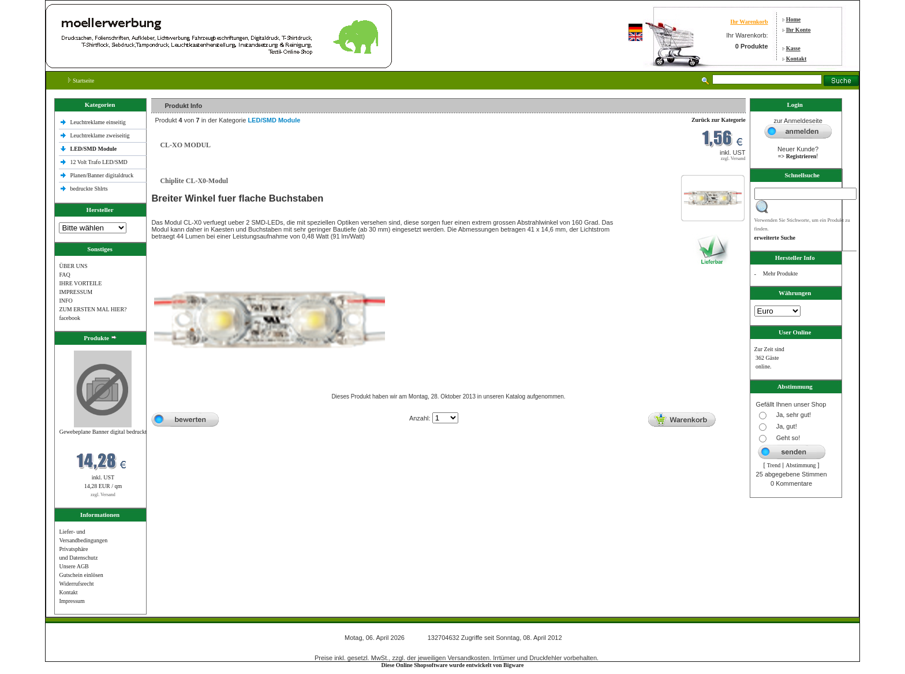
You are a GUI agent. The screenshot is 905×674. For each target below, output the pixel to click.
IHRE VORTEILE (80, 283)
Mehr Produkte (780, 273)
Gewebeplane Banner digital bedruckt (103, 432)
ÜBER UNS (73, 266)
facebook (69, 318)
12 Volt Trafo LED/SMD (98, 162)
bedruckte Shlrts (88, 188)
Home (793, 19)
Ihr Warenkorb (749, 21)
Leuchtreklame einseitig (98, 122)
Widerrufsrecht (76, 583)
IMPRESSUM (75, 292)
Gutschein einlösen (81, 575)
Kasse (793, 48)
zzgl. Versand (103, 494)
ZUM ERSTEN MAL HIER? (92, 309)
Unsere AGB (73, 566)
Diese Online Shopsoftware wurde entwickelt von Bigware (453, 665)
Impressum (71, 601)
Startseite (81, 80)
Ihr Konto (798, 30)
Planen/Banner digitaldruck (101, 175)
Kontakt (796, 58)
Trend (774, 465)
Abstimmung (801, 465)
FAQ (64, 274)
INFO (65, 300)
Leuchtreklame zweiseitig (100, 135)
